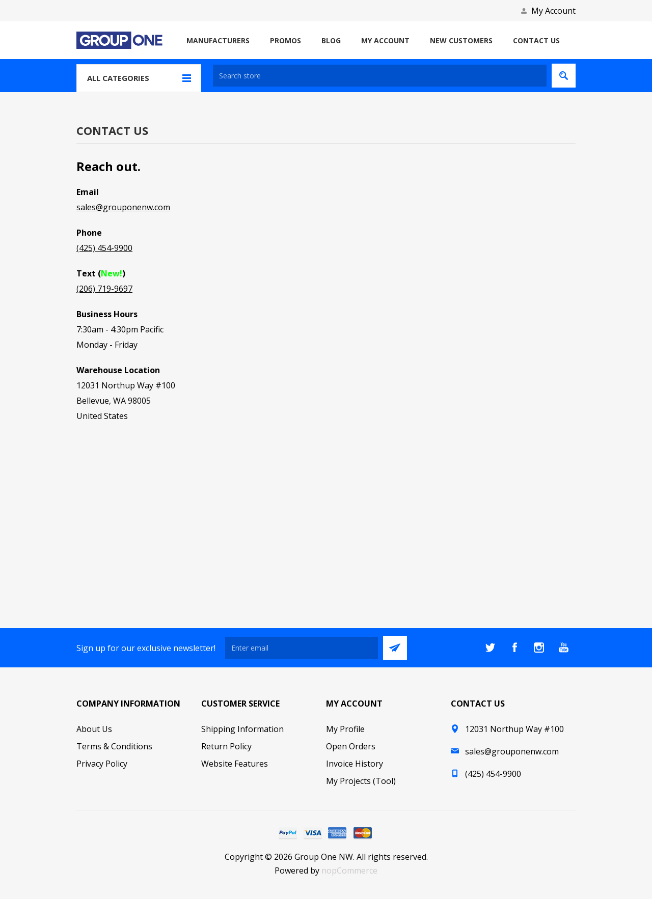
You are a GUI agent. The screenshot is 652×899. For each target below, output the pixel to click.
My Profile (345, 729)
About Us (94, 729)
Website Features (234, 763)
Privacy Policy (101, 763)
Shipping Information (242, 729)
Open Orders (350, 746)
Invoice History (354, 763)
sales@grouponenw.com (123, 207)
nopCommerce (349, 870)
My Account (553, 10)
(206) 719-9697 (104, 288)
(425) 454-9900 (104, 248)
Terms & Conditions (114, 746)
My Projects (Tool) (361, 780)
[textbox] (380, 76)
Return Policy (226, 746)
